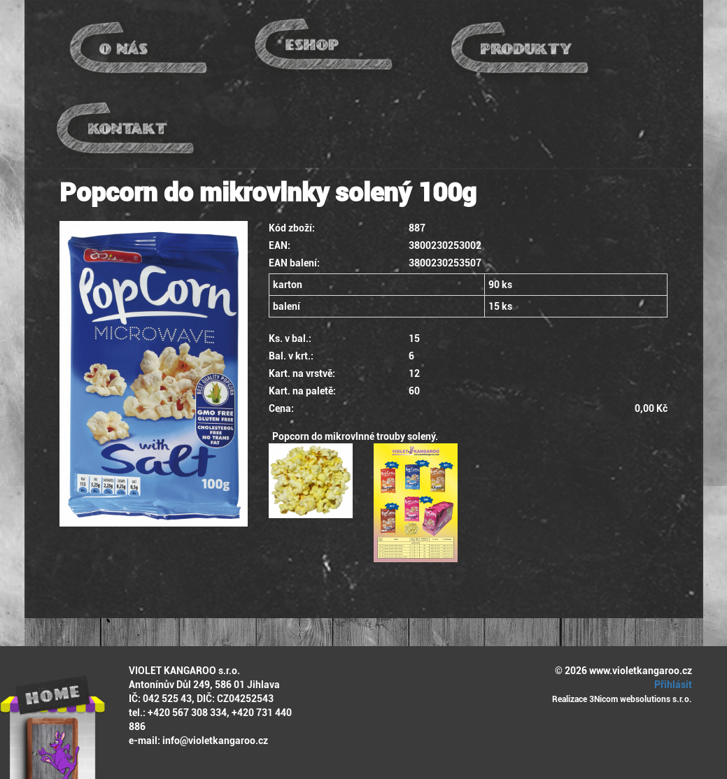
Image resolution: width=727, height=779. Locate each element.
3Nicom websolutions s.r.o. (640, 699)
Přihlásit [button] (671, 684)
